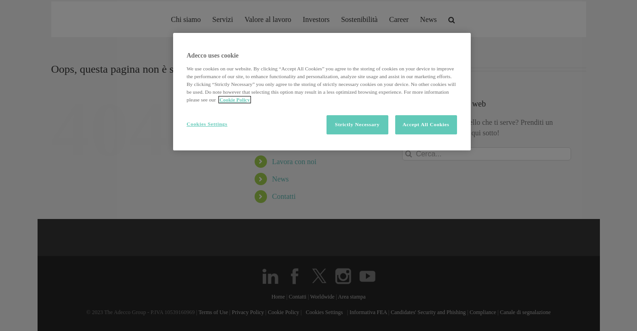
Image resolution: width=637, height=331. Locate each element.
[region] (322, 91)
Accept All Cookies (426, 124)
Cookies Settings (207, 124)
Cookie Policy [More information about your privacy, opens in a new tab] (234, 99)
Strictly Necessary (357, 124)
